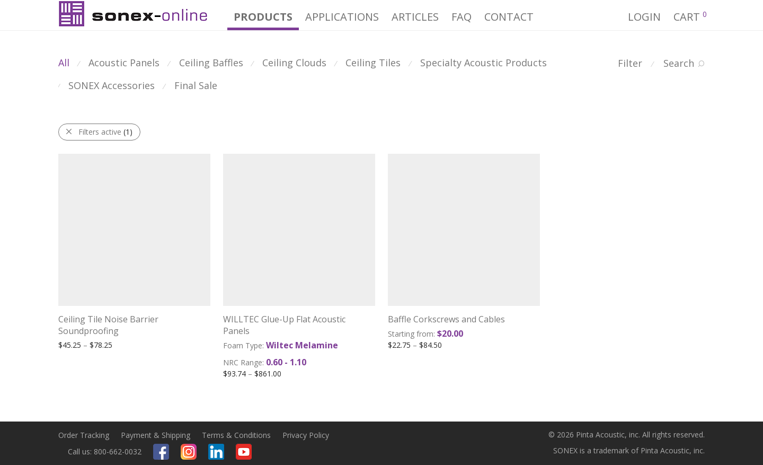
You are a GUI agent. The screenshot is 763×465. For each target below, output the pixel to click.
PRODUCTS (263, 17)
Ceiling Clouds (294, 62)
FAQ (461, 17)
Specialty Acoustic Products (483, 62)
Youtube (244, 452)
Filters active (105, 132)
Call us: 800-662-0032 (104, 451)
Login (644, 17)
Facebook (161, 452)
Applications (342, 17)
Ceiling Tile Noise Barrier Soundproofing (108, 325)
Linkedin (216, 452)
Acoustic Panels (123, 62)
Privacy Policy (305, 435)
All (63, 62)
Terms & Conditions (236, 435)
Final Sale (195, 85)
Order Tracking (83, 435)
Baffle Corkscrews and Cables (446, 319)
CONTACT (509, 17)
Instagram (189, 452)
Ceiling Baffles (211, 62)
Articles (415, 17)
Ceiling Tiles (373, 62)
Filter (630, 63)
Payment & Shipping (155, 435)
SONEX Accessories (111, 85)
